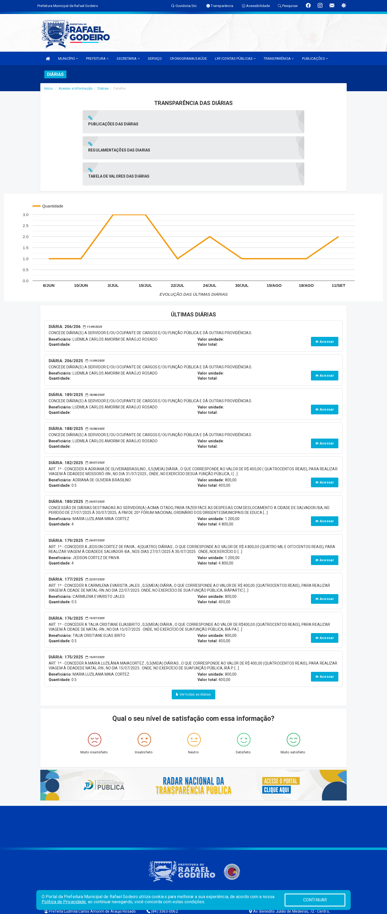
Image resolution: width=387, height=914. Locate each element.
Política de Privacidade (64, 901)
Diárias (103, 88)
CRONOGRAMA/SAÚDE (188, 59)
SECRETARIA (128, 59)
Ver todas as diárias (193, 642)
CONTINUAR (315, 899)
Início (48, 88)
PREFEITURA (97, 59)
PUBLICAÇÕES (315, 59)
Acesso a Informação (76, 88)
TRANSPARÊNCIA (279, 59)
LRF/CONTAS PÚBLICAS (235, 59)
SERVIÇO (155, 59)
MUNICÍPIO (68, 59)
